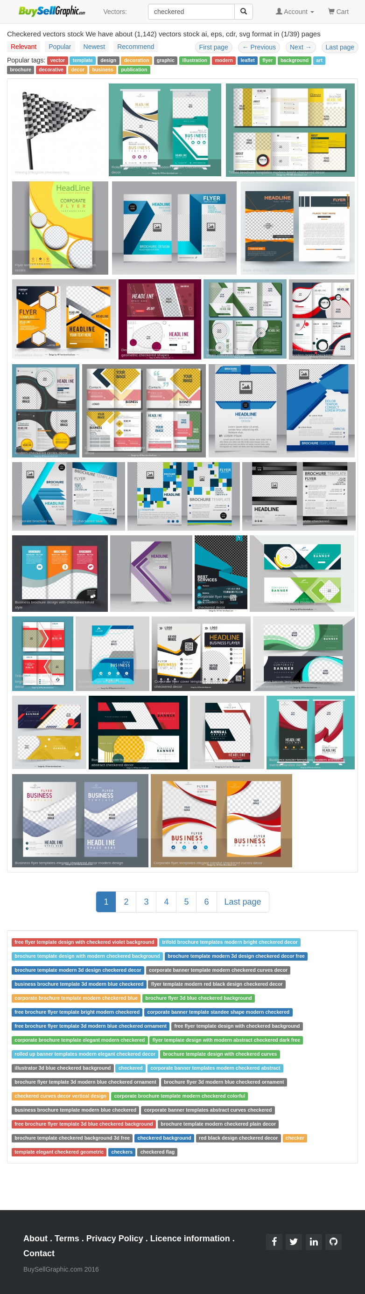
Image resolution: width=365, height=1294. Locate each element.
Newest (94, 46)
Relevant (23, 46)
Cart (338, 11)
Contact (39, 1253)
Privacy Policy (114, 1238)
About (35, 1238)
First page (213, 47)
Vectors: (115, 11)
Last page (340, 47)
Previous (259, 47)
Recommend (135, 46)
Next (301, 47)
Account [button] (295, 11)
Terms (67, 1238)
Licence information (190, 1238)
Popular (60, 46)
